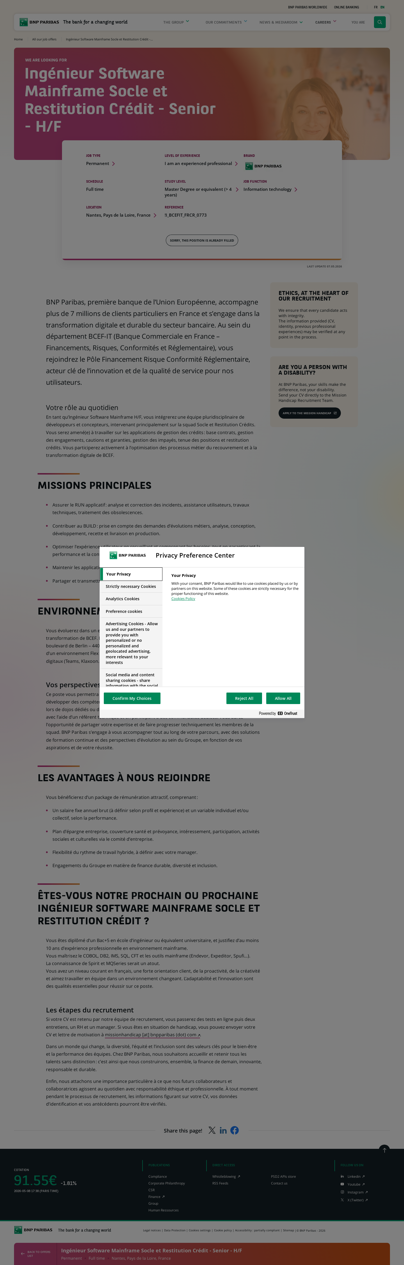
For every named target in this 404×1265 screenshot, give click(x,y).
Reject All (244, 698)
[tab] (131, 574)
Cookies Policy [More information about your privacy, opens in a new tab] (183, 598)
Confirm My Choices (132, 698)
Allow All (283, 698)
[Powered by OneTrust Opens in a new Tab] (280, 713)
